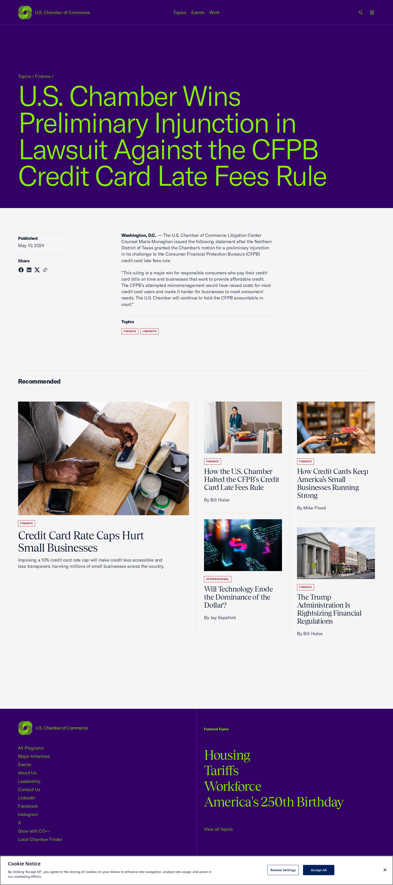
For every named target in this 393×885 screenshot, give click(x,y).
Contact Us (29, 789)
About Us (27, 773)
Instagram (28, 814)
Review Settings (283, 869)
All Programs (31, 748)
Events (198, 12)
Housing (227, 755)
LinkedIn (26, 798)
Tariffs (221, 770)
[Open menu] (372, 13)
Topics (179, 12)
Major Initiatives (34, 756)
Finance (43, 76)
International (217, 579)
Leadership (29, 781)
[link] (361, 13)
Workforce (232, 786)
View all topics (218, 829)
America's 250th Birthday (274, 801)
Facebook (28, 806)
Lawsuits (149, 331)
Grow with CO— (34, 831)
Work (214, 12)
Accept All (319, 869)
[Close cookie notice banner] (384, 869)
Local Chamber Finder (40, 839)
